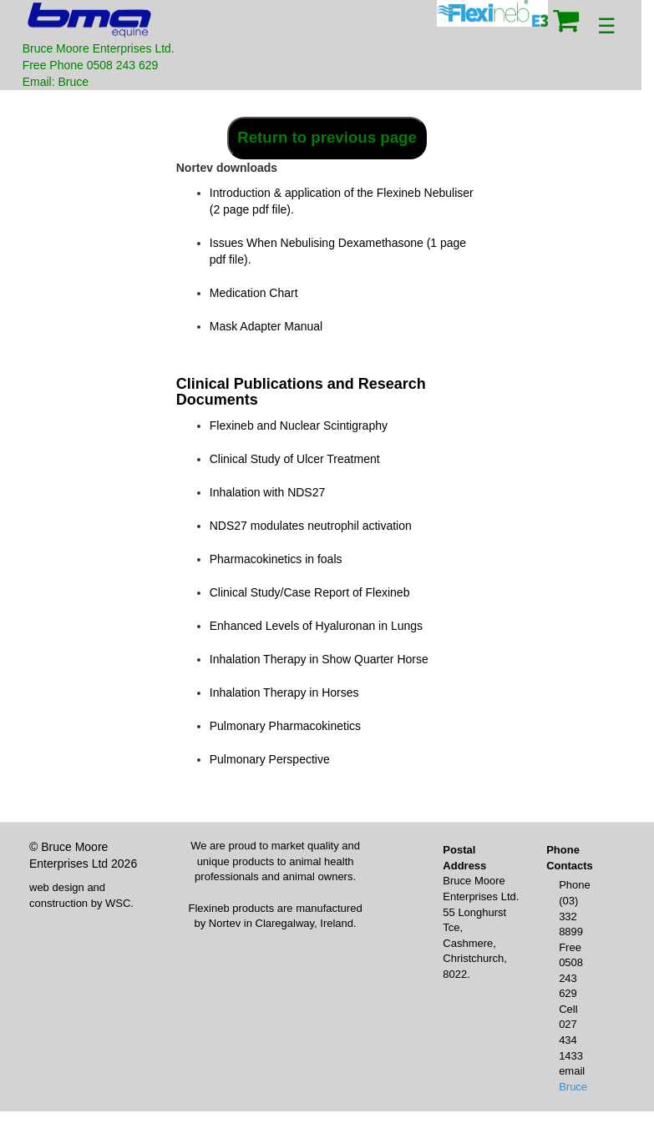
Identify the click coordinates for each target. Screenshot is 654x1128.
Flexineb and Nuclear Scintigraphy (299, 425)
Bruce (573, 1086)
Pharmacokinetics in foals (276, 559)
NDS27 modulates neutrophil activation (311, 525)
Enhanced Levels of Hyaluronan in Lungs (316, 625)
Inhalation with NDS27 (268, 492)
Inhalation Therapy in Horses (284, 692)
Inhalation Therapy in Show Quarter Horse (319, 659)
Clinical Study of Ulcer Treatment (295, 459)
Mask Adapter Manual (266, 326)
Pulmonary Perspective (270, 759)
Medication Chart (254, 293)
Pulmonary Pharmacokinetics (285, 726)
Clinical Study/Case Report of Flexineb (310, 592)
